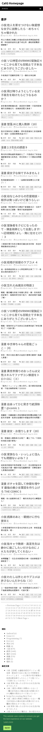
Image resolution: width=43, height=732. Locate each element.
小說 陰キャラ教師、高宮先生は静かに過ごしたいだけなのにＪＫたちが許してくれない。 (20, 542)
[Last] (28, 612)
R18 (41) (10, 635)
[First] (6, 599)
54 (39, 607)
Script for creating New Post (19, 690)
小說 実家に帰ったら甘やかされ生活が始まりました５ (23, 678)
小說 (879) (10, 643)
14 (9, 602)
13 (7, 602)
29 (12, 604)
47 (22, 607)
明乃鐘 (10, 565)
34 (24, 604)
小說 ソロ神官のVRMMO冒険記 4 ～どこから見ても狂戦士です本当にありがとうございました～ (21, 64)
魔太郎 (24, 420)
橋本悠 (7, 165)
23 (32, 602)
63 (27, 609)
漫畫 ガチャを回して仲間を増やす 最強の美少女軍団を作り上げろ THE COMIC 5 (20, 483)
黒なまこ (4, 116)
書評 (14, 49)
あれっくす (8, 251)
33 (22, 604)
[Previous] (13, 599)
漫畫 (14, 137)
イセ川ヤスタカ (6, 505)
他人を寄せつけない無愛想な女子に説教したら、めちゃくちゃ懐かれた (21, 50)
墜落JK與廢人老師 (17, 139)
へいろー (16, 84)
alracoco (17, 565)
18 (19, 602)
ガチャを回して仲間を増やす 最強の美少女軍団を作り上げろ (21, 502)
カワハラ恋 (29, 188)
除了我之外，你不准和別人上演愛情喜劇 (21, 592)
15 (12, 602)
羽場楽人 (27, 591)
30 (14, 604)
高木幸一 (27, 472)
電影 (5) (9, 656)
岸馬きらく (36, 114)
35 (27, 604)
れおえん (23, 532)
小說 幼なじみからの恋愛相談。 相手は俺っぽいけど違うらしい (22, 196)
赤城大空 (17, 420)
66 (34, 609)
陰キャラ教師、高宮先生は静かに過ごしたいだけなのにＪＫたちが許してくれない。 (21, 562)
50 (29, 607)
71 (12, 612)
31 (17, 604)
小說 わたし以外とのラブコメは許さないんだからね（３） (20, 573)
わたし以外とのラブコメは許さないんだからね (21, 590)
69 (7, 612)
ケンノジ (35, 214)
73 (17, 612)
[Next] (22, 612)
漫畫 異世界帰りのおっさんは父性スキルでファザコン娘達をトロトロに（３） (20, 371)
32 (19, 604)
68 (39, 609)
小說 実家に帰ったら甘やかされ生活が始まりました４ (23, 701)
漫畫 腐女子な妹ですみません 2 (20, 171)
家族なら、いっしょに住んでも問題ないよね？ (21, 471)
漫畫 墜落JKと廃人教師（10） (19, 123)
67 (37, 609)
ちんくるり (36, 503)
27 (7, 604)
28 (9, 604)
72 (14, 612)
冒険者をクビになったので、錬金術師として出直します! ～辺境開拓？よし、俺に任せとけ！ (21, 252)
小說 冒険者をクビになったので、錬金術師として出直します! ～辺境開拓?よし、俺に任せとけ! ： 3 (21, 229)
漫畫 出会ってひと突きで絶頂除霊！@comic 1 (20, 402)
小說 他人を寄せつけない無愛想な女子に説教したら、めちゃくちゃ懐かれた (20, 29)
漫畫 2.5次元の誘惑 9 (14, 146)
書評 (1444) (11, 648)
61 (22, 609)
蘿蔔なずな (4, 393)
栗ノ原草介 (12, 276)
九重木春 (22, 188)
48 (24, 607)
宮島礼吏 (10, 443)
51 (32, 607)
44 (14, 607)
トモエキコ (14, 188)
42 (9, 607)
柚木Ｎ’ (29, 420)
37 (23, 608)
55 (7, 609)
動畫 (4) (9, 640)
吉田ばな (20, 276)
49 (27, 607)
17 (17, 602)
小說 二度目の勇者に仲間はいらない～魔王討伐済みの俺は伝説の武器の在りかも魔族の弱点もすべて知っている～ (23, 695)
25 (37, 602)
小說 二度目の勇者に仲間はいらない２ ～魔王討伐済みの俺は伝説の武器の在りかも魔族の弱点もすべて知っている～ (23, 685)
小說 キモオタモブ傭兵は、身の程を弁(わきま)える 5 (23, 707)
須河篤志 (16, 361)
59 (17, 609)
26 (39, 602)
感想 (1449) (11, 645)
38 (34, 604)
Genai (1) (10, 630)
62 (24, 609)
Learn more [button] (8, 722)
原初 (10, 84)
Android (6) (11, 627)
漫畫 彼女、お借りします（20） (20, 427)
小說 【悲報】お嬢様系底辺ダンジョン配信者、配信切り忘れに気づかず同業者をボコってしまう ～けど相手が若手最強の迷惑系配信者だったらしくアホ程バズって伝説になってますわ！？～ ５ (23, 669)
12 (40, 599)
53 (37, 607)
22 (29, 602)
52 (34, 607)
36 (29, 604)
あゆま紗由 (13, 393)
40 (39, 604)
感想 (9, 49)
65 (32, 609)
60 (19, 609)
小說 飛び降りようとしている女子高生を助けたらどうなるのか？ (20, 94)
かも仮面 (17, 301)
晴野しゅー (16, 505)
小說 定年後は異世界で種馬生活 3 (20, 711)
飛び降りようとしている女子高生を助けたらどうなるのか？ (21, 113)
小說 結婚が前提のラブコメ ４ (19, 260)
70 (9, 612)
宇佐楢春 (10, 301)
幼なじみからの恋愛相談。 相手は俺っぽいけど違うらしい (21, 213)
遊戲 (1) (9, 653)
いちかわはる (11, 53)
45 (17, 607)
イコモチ (34, 591)
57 (12, 609)
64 (29, 609)
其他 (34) (10, 638)
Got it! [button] (7, 728)
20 (24, 602)
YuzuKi (33, 472)
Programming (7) (14, 632)
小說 (4, 49)
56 (9, 609)
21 (27, 602)
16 (14, 602)
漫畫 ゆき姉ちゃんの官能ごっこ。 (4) (19, 343)
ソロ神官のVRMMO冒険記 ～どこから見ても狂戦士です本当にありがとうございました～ (21, 81)
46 (19, 607)
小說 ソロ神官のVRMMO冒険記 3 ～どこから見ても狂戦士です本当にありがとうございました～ (21, 312)
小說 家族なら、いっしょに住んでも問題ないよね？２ (20, 452)
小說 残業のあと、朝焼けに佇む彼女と (20, 514)
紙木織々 (16, 532)
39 (37, 604)
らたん (10, 116)
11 (37, 599)
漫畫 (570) (10, 650)
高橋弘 (39, 391)
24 (34, 602)
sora (8, 139)
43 (12, 607)
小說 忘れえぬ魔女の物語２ (18, 283)
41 (7, 607)
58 (14, 609)
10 (35, 599)
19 (22, 602)
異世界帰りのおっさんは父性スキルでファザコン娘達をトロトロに (21, 390)
